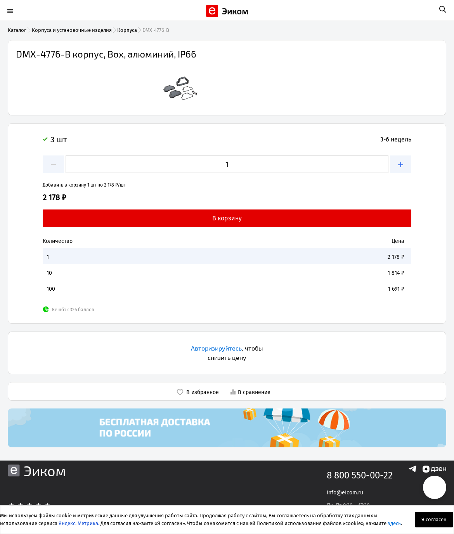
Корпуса (127, 30)
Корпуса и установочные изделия (72, 30)
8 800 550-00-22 (360, 475)
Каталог (17, 30)
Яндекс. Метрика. (79, 523)
